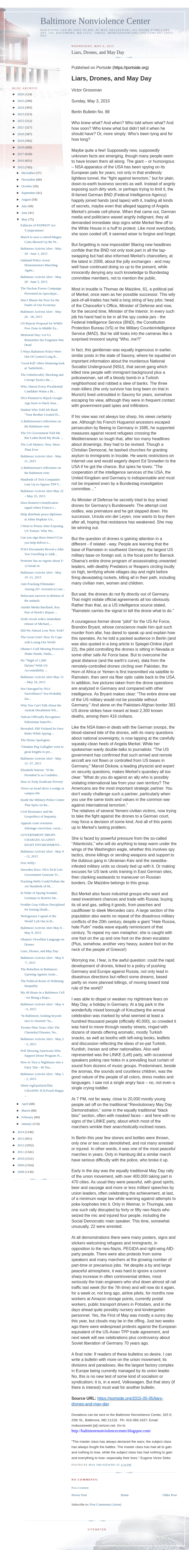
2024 (21, 107)
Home (125, 1495)
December (28, 173)
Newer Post (79, 1495)
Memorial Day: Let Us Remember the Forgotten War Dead (42, 340)
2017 (21, 154)
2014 (21, 1132)
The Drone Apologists (35, 740)
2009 (21, 1165)
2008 (21, 1172)
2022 (21, 121)
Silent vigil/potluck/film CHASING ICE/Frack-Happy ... (42, 1090)
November (28, 179)
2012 (21, 1145)
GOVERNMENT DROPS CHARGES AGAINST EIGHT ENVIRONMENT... (41, 840)
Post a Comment (80, 1487)
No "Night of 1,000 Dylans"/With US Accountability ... (34, 665)
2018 (21, 147)
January (27, 1124)
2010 (21, 1158)
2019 (21, 141)
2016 (21, 160)
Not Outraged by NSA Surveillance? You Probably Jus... (40, 694)
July (24, 206)
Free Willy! (28, 863)
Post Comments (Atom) (105, 1504)
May (24, 219)
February (27, 1117)
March (26, 1110)
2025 (21, 101)
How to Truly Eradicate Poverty (41, 782)
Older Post (170, 1495)
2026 (21, 94)
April (25, 1104)
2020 (21, 134)
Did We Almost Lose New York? (42, 630)
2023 (21, 114)
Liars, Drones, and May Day (39, 951)
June (24, 213)
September (29, 193)
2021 (21, 127)
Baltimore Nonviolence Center (95, 21)
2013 (21, 1138)
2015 (21, 167)
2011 (21, 1152)
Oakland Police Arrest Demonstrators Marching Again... (38, 265)
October (27, 186)
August (26, 199)
